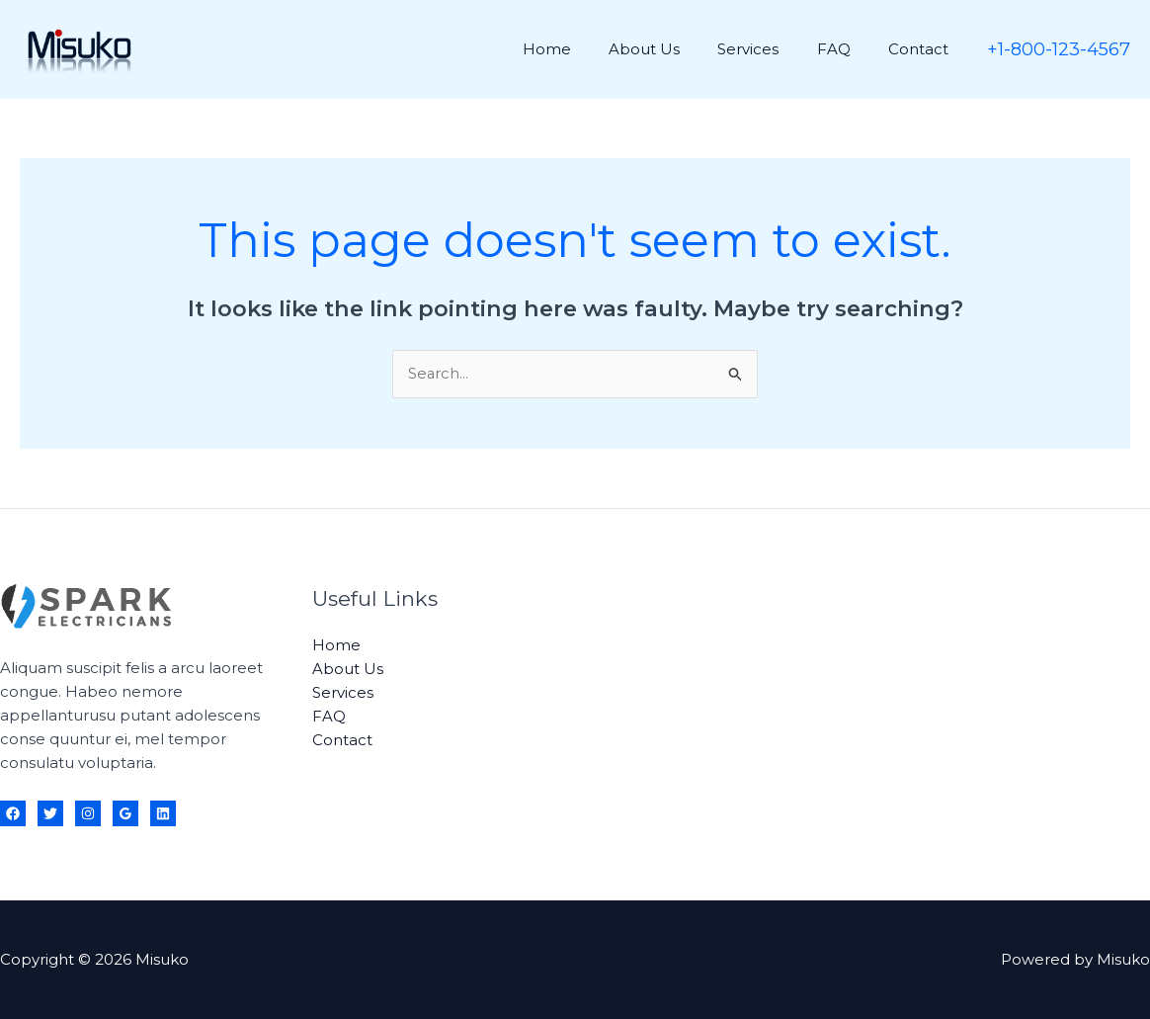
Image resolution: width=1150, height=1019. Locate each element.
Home (583, 49)
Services (768, 49)
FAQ (845, 49)
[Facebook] (13, 813)
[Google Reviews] (125, 813)
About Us (672, 49)
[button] (1058, 49)
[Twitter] (50, 813)
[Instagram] (88, 813)
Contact (922, 49)
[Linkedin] (163, 813)
